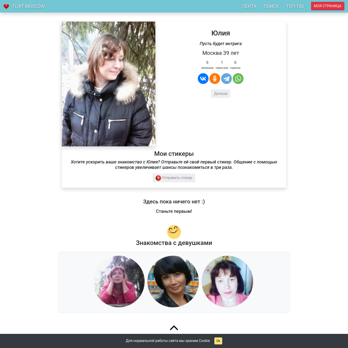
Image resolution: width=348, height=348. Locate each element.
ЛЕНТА (249, 6)
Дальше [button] (220, 93)
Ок (218, 341)
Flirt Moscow (29, 6)
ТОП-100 (295, 6)
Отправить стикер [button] (174, 178)
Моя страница (327, 6)
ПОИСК (271, 6)
